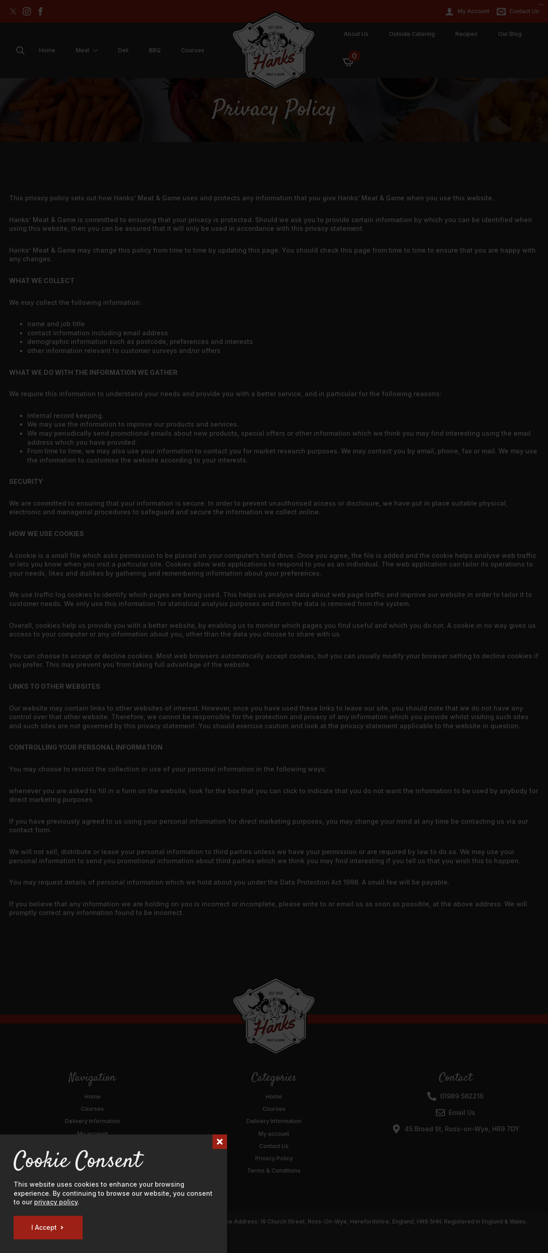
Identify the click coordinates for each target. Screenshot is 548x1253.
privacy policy (56, 1202)
